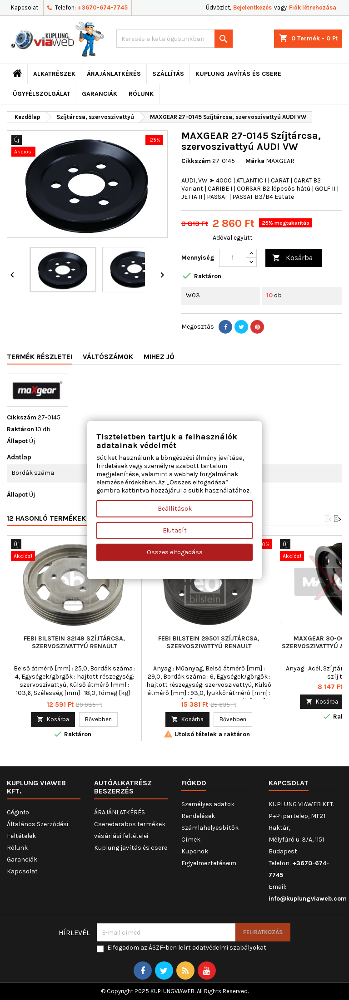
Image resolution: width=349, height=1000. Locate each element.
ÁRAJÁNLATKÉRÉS (114, 74)
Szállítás (168, 74)
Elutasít (175, 530)
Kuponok (194, 851)
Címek (190, 839)
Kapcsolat (24, 7)
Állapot (17, 441)
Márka (254, 161)
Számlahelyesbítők (210, 828)
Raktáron (20, 429)
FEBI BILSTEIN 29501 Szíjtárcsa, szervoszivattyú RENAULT (208, 642)
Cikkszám (196, 161)
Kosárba (292, 258)
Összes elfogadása (175, 552)
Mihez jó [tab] (159, 356)
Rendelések (198, 816)
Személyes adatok (207, 804)
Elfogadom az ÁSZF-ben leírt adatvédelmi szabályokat (186, 947)
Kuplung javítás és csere (238, 74)
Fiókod (193, 782)
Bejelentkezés (252, 7)
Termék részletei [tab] (39, 356)
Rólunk (141, 94)
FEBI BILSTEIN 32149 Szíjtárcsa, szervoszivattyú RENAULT (74, 642)
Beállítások (175, 508)
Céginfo (18, 812)
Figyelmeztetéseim (208, 863)
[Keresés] (174, 39)
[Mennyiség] (232, 258)
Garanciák (99, 94)
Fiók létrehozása (312, 7)
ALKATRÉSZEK (54, 74)
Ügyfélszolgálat (41, 94)
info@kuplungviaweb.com (308, 898)
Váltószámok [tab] (108, 356)
